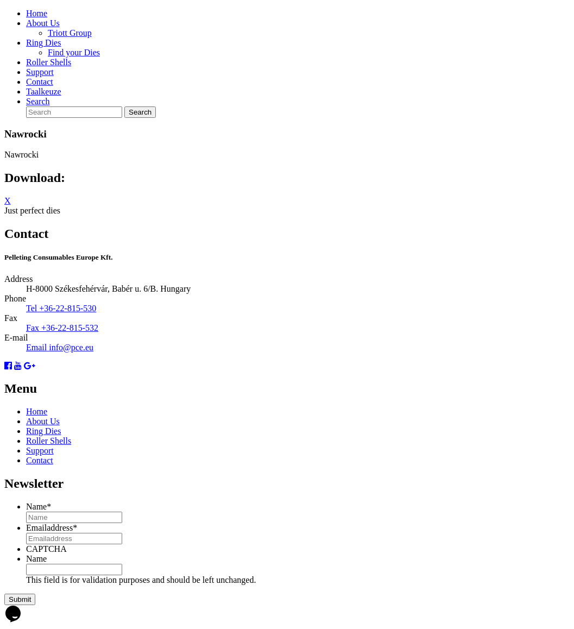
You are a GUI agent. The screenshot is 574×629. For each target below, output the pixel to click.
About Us (43, 23)
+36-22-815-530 (67, 308)
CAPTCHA (46, 548)
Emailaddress (51, 527)
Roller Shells (48, 62)
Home (36, 13)
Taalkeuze (43, 91)
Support (40, 72)
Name (38, 506)
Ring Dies (43, 42)
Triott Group (70, 32)
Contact (39, 81)
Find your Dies (74, 52)
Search (38, 101)
